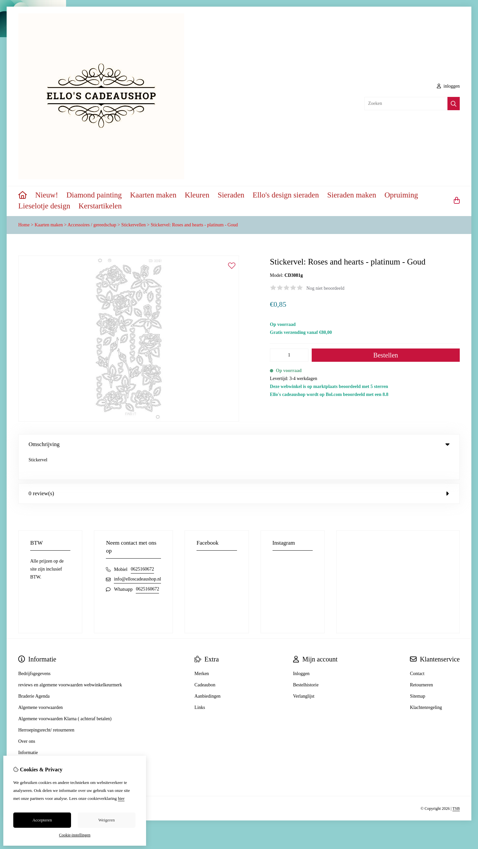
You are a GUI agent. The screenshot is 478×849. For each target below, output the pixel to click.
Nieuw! (46, 195)
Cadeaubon (205, 659)
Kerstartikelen (100, 206)
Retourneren (421, 659)
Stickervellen (133, 224)
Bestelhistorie (306, 659)
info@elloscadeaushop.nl (137, 553)
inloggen (448, 86)
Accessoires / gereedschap (91, 224)
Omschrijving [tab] (239, 444)
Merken (202, 648)
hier (121, 798)
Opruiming (401, 195)
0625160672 (142, 543)
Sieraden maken (351, 195)
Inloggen (301, 648)
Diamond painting (94, 195)
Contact (417, 648)
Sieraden (231, 195)
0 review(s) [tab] (239, 468)
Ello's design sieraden (286, 195)
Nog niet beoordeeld (325, 288)
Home (24, 224)
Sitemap (417, 670)
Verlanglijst (304, 670)
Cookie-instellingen (75, 835)
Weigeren (106, 819)
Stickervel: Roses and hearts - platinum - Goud (194, 224)
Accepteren (42, 819)
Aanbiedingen (208, 670)
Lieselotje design (44, 206)
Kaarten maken (153, 195)
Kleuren (197, 195)
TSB (456, 783)
